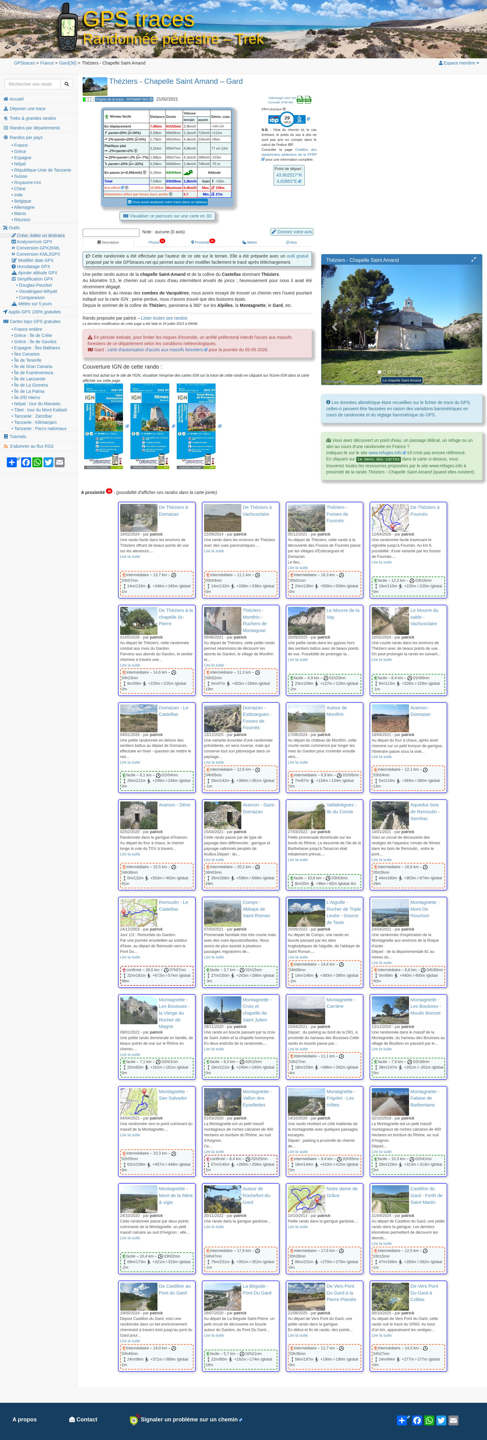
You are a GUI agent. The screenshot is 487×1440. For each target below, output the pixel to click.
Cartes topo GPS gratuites (32, 321)
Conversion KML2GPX (35, 254)
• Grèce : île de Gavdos (34, 341)
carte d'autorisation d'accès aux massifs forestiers (155, 349)
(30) (67, 63)
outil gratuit (297, 255)
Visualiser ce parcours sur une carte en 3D (167, 215)
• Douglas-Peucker (34, 285)
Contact (83, 1419)
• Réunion (20, 219)
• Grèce (18, 151)
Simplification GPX (32, 278)
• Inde (17, 194)
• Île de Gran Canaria (31, 366)
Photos (157, 241)
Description (108, 242)
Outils (11, 227)
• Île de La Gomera (29, 385)
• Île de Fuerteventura (32, 372)
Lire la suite (130, 556)
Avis (291, 242)
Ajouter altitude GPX (34, 272)
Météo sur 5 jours (31, 303)
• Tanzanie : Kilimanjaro (34, 422)
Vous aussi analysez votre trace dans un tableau (167, 202)
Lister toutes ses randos (164, 318)
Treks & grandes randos (29, 118)
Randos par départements (31, 127)
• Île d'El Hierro (25, 397)
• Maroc (18, 213)
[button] (473, 259)
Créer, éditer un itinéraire (38, 235)
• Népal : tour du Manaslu (35, 403)
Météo (249, 242)
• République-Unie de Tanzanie (41, 170)
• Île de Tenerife (26, 360)
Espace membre (458, 63)
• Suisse (19, 176)
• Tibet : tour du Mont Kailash (39, 409)
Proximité (203, 241)
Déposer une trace (24, 108)
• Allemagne (22, 207)
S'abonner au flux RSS (28, 446)
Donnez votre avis (292, 231)
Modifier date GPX (32, 260)
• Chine (18, 188)
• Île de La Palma (27, 391)
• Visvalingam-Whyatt (36, 291)
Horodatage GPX (30, 266)
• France (19, 145)
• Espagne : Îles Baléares (35, 347)
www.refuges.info (385, 452)
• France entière (26, 329)
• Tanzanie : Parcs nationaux (38, 428)
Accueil (13, 98)
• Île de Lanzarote (28, 378)
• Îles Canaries (25, 354)
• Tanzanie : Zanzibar (31, 416)
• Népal (18, 163)
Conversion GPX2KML (35, 247)
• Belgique (21, 201)
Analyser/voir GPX (31, 241)
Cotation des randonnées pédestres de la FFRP (289, 152)
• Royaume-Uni (26, 182)
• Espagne (21, 157)
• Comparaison (30, 297)
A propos (24, 1419)
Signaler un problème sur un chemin (184, 1420)
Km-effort (112, 188)
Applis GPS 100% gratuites (32, 311)
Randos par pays (23, 137)
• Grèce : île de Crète (31, 335)
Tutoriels (14, 436)
